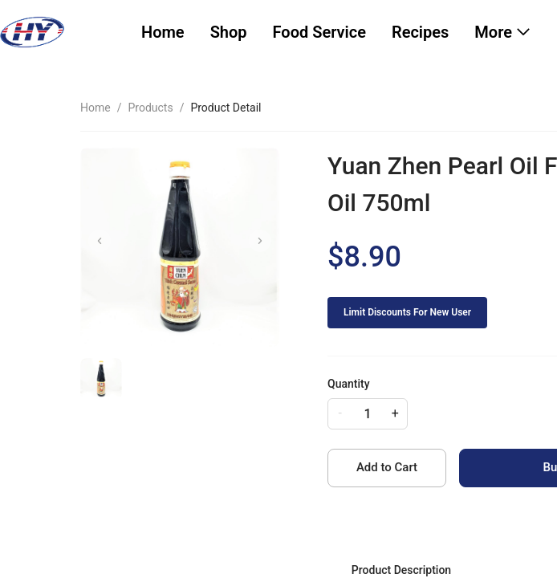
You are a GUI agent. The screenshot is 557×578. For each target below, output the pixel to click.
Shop (228, 32)
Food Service (319, 32)
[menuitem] (162, 32)
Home (163, 32)
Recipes (420, 32)
